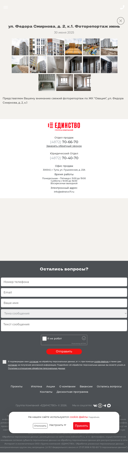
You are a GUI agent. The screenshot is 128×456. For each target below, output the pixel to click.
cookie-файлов (101, 361)
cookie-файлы (79, 417)
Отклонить (40, 425)
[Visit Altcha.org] (84, 339)
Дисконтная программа (72, 391)
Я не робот (54, 338)
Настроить (57, 425)
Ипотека (36, 386)
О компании (67, 386)
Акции (50, 386)
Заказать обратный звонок (64, 146)
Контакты (46, 391)
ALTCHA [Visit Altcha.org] (83, 343)
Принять (81, 425)
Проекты (16, 386)
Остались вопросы (109, 386)
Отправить (64, 351)
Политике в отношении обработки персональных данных (36, 368)
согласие (33, 361)
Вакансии (86, 386)
